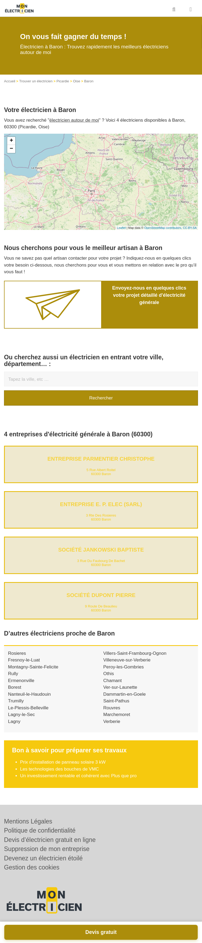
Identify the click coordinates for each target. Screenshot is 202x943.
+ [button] (11, 141)
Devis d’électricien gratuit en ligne (50, 839)
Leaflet (121, 227)
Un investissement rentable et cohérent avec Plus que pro (78, 775)
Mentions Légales (28, 821)
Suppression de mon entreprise (47, 848)
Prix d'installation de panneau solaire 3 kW (63, 762)
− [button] (11, 149)
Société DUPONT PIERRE (101, 595)
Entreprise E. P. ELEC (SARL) (101, 504)
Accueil (9, 81)
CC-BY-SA (190, 227)
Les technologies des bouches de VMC (59, 769)
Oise (76, 81)
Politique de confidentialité (39, 830)
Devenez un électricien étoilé (43, 858)
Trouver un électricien (36, 81)
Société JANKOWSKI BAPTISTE (101, 550)
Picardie (62, 81)
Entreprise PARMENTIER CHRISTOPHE (100, 459)
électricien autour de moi (74, 120)
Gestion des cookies (31, 867)
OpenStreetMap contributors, (163, 227)
